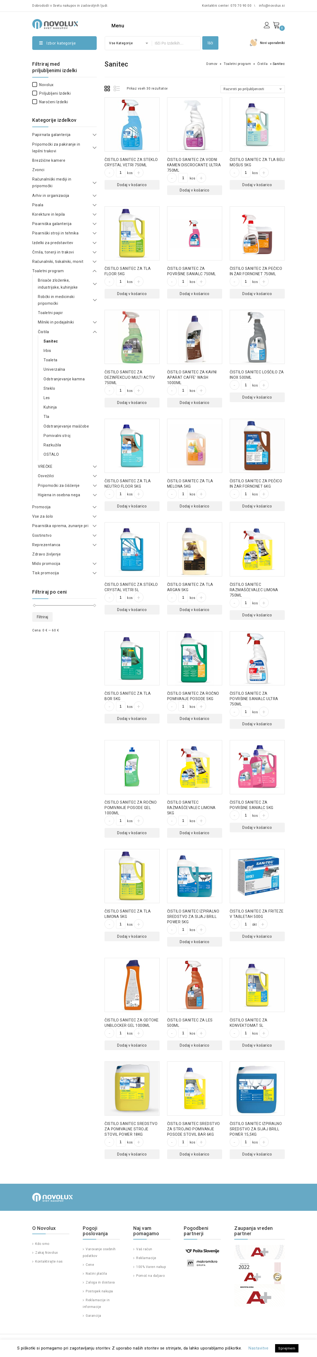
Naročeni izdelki (50, 102)
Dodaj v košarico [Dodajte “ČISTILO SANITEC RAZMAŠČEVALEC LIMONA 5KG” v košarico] (194, 833)
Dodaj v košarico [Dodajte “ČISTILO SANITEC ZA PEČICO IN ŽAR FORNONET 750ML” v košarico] (257, 294)
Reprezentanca (46, 545)
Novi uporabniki (272, 43)
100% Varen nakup (150, 1267)
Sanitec (51, 341)
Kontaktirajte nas (48, 1261)
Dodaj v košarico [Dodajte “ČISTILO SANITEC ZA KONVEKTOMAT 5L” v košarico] (257, 1045)
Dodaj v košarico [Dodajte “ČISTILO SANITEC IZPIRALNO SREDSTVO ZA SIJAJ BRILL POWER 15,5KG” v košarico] (257, 1154)
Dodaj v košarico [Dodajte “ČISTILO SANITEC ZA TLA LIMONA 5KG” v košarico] (132, 936)
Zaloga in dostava (100, 1282)
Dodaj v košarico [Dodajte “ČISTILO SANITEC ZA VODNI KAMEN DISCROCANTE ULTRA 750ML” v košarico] (194, 190)
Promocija (41, 507)
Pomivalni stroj (57, 435)
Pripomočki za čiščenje (59, 485)
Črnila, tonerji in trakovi (53, 252)
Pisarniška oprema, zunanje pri (60, 526)
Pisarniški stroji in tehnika (55, 233)
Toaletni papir (50, 313)
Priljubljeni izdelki (51, 93)
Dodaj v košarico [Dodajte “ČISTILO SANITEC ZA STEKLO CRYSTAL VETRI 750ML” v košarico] (132, 185)
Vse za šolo (42, 516)
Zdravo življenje (46, 554)
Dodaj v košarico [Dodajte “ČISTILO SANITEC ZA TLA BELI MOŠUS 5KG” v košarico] (257, 185)
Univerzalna (54, 369)
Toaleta (50, 360)
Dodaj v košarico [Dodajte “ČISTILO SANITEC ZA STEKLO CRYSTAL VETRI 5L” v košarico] (132, 610)
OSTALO (51, 454)
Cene (89, 1265)
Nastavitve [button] (258, 1348)
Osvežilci (46, 476)
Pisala (37, 205)
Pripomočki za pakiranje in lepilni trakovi (56, 147)
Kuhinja (50, 407)
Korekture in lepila (48, 214)
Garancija (93, 1316)
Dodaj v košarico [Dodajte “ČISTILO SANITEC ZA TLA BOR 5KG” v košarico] (132, 718)
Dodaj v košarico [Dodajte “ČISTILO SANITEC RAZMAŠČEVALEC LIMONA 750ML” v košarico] (257, 615)
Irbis (47, 350)
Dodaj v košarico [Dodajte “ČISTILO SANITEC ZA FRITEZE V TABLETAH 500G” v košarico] (257, 936)
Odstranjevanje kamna (64, 379)
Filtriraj (42, 617)
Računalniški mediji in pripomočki (51, 182)
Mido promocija (46, 563)
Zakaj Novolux (46, 1253)
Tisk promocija (45, 573)
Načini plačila (96, 1273)
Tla (46, 416)
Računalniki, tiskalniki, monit (57, 261)
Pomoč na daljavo (150, 1276)
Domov (212, 64)
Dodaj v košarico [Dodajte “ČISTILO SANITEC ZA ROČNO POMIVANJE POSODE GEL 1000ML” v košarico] (132, 833)
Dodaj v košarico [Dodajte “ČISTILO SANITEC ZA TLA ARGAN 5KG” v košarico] (194, 610)
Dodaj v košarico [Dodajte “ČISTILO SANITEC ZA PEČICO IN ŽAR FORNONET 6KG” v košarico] (257, 506)
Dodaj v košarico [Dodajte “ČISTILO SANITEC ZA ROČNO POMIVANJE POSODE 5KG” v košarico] (194, 718)
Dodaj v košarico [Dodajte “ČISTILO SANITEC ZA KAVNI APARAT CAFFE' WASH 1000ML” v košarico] (194, 402)
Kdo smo (41, 1244)
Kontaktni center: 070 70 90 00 (226, 6)
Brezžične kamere (48, 160)
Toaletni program (237, 64)
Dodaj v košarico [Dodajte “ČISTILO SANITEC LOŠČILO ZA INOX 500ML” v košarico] (257, 397)
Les (47, 398)
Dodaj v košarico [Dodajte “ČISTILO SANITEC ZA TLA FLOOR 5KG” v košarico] (132, 294)
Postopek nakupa (99, 1291)
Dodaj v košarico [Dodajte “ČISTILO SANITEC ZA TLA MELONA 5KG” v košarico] (194, 506)
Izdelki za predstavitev (52, 243)
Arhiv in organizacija (50, 195)
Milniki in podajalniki (56, 322)
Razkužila (52, 445)
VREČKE (45, 466)
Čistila (262, 64)
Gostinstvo (42, 535)
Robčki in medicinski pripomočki (56, 300)
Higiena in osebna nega (59, 495)
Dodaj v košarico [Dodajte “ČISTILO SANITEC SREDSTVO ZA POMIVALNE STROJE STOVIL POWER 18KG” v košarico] (132, 1154)
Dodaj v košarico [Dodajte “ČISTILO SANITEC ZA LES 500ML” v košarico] (194, 1045)
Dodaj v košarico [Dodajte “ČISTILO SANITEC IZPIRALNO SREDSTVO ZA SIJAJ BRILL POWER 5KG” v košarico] (194, 942)
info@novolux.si (272, 6)
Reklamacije (145, 1258)
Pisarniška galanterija (51, 224)
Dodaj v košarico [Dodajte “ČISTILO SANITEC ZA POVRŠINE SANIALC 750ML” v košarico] (194, 294)
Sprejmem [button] (286, 1348)
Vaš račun (143, 1249)
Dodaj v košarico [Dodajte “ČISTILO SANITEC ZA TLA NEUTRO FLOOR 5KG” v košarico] (132, 506)
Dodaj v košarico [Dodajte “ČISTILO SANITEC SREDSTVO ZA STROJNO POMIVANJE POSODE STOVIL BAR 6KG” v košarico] (194, 1154)
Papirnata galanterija (51, 135)
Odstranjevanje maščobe (66, 426)
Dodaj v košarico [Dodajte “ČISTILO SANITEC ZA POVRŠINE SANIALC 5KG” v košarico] (257, 827)
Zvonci (38, 170)
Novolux (43, 85)
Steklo (49, 388)
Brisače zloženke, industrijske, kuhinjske (58, 283)
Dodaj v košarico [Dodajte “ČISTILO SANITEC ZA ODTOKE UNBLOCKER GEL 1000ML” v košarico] (132, 1045)
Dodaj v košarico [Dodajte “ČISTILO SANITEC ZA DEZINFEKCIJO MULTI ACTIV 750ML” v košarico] (132, 402)
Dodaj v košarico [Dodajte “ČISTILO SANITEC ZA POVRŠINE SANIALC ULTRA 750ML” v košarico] (257, 724)
